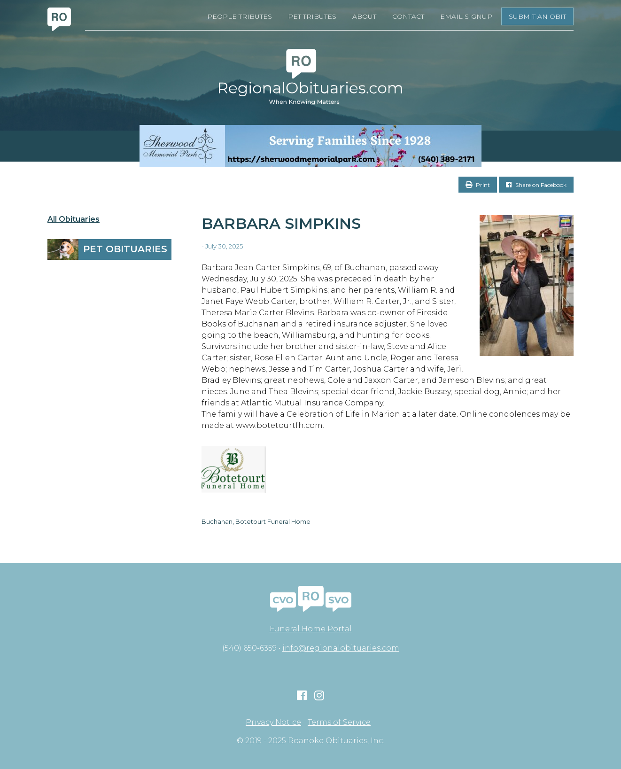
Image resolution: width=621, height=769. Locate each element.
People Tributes (239, 16)
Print (478, 184)
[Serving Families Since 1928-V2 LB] (310, 146)
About (364, 16)
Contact (408, 16)
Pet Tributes (312, 16)
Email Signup (466, 16)
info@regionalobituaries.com (340, 648)
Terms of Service (339, 722)
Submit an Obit (537, 16)
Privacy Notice (273, 722)
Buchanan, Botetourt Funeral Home (256, 521)
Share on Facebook (536, 184)
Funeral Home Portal (311, 628)
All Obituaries (73, 219)
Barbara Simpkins (281, 223)
